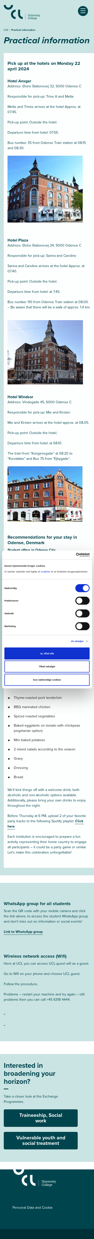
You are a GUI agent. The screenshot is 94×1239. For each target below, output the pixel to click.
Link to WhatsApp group (23, 931)
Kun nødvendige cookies (47, 680)
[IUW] (51, 1177)
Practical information (23, 30)
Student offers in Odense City (31, 550)
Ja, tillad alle (47, 653)
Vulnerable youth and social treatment (40, 1140)
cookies (46, 571)
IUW (6, 30)
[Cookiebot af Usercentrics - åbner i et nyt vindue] (68, 555)
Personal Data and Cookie (33, 1207)
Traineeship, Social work (40, 1117)
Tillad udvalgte (47, 666)
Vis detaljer (77, 641)
